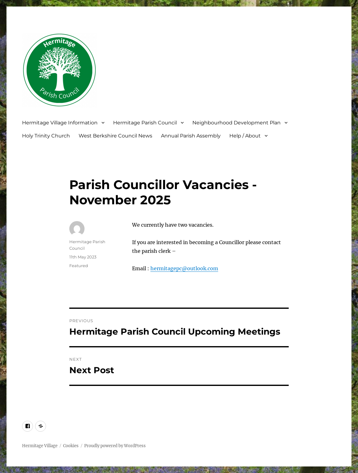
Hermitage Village (39, 445)
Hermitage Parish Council (145, 123)
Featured (78, 265)
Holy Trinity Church (46, 136)
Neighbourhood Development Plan (236, 123)
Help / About (245, 136)
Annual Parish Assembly (191, 136)
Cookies (71, 445)
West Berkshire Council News (115, 136)
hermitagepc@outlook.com (184, 268)
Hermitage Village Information (60, 123)
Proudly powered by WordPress (115, 445)
